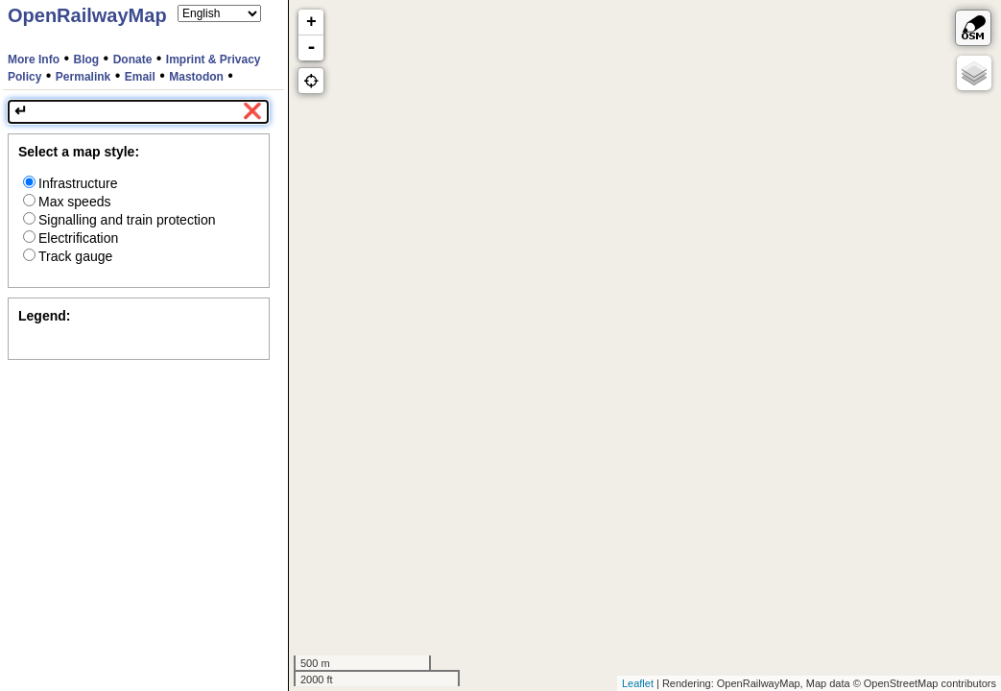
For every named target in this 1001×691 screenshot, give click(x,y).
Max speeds (66, 201)
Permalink (83, 76)
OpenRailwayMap (87, 15)
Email (140, 76)
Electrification (70, 238)
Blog (87, 59)
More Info (34, 59)
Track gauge (67, 256)
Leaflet (638, 683)
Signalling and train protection (119, 219)
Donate (133, 59)
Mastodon (196, 76)
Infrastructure (70, 183)
